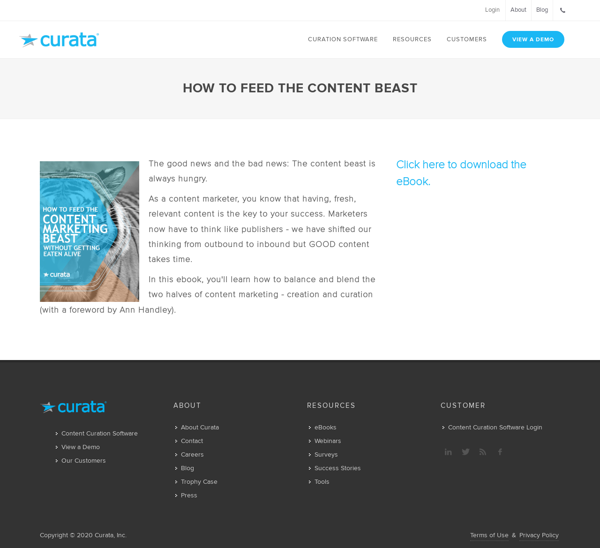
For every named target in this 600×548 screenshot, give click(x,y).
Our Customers (83, 461)
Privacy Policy (539, 535)
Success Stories (338, 468)
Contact (192, 441)
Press (189, 495)
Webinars (328, 441)
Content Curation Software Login (495, 427)
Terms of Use (489, 535)
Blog (187, 468)
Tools (322, 482)
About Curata (200, 427)
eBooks (326, 427)
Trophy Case (199, 482)
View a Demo (80, 447)
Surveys (326, 454)
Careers (192, 454)
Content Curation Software (99, 433)
